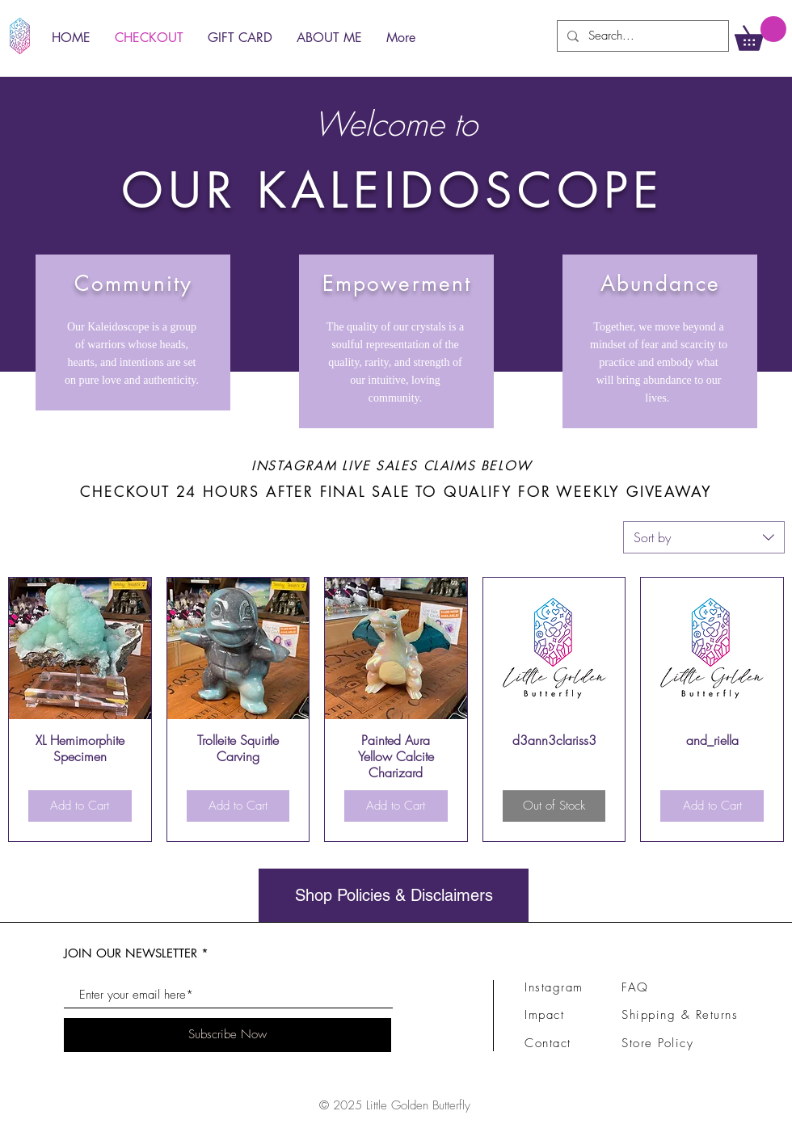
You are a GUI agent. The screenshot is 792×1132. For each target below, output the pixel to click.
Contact (547, 1043)
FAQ (635, 987)
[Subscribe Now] (227, 1035)
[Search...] (641, 36)
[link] (760, 33)
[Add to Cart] (80, 806)
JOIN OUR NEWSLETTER (130, 953)
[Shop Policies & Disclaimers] (394, 895)
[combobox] (704, 537)
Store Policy (657, 1043)
